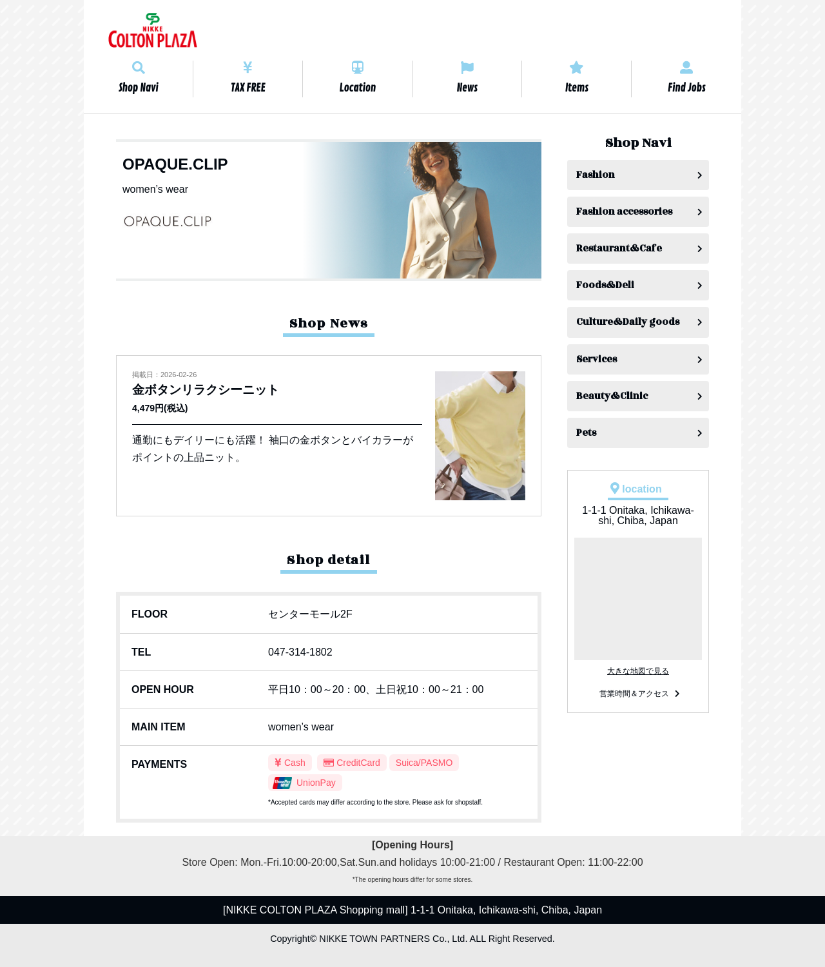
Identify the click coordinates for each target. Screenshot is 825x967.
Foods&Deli (605, 285)
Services (596, 359)
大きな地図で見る (638, 671)
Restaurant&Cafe (619, 248)
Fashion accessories (624, 211)
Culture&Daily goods (627, 322)
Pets (586, 432)
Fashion (595, 175)
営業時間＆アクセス (634, 693)
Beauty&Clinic (612, 396)
